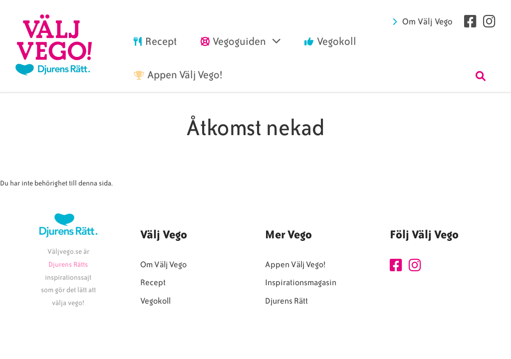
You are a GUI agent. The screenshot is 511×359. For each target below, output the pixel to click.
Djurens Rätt (286, 301)
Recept (153, 282)
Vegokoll (155, 301)
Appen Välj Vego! (295, 264)
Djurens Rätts (68, 264)
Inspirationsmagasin (300, 282)
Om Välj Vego (427, 21)
